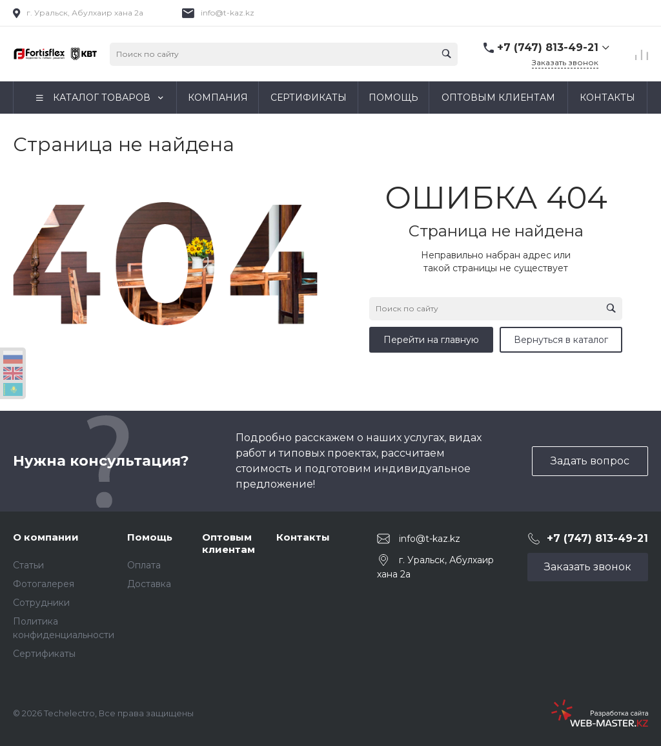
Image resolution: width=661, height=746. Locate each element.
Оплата (144, 565)
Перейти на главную (431, 340)
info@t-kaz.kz (227, 12)
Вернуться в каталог (561, 340)
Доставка (149, 584)
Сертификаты (44, 653)
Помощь (149, 537)
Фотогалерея (43, 584)
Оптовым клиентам (228, 543)
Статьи (28, 565)
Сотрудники (41, 602)
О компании (46, 537)
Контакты (303, 537)
